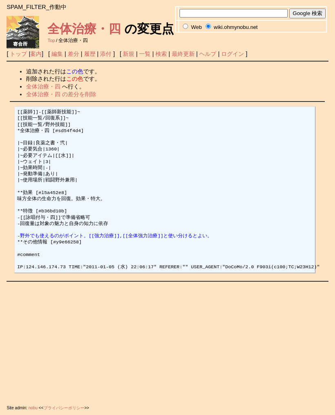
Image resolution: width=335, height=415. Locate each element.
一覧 (145, 54)
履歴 (89, 54)
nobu (33, 408)
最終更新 (183, 54)
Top (51, 40)
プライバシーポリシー (64, 408)
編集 (57, 54)
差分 (73, 54)
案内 (36, 54)
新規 (128, 54)
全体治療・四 (84, 28)
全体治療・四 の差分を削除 (61, 94)
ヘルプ (207, 54)
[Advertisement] (167, 342)
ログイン (232, 54)
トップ (18, 54)
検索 (161, 54)
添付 (105, 54)
